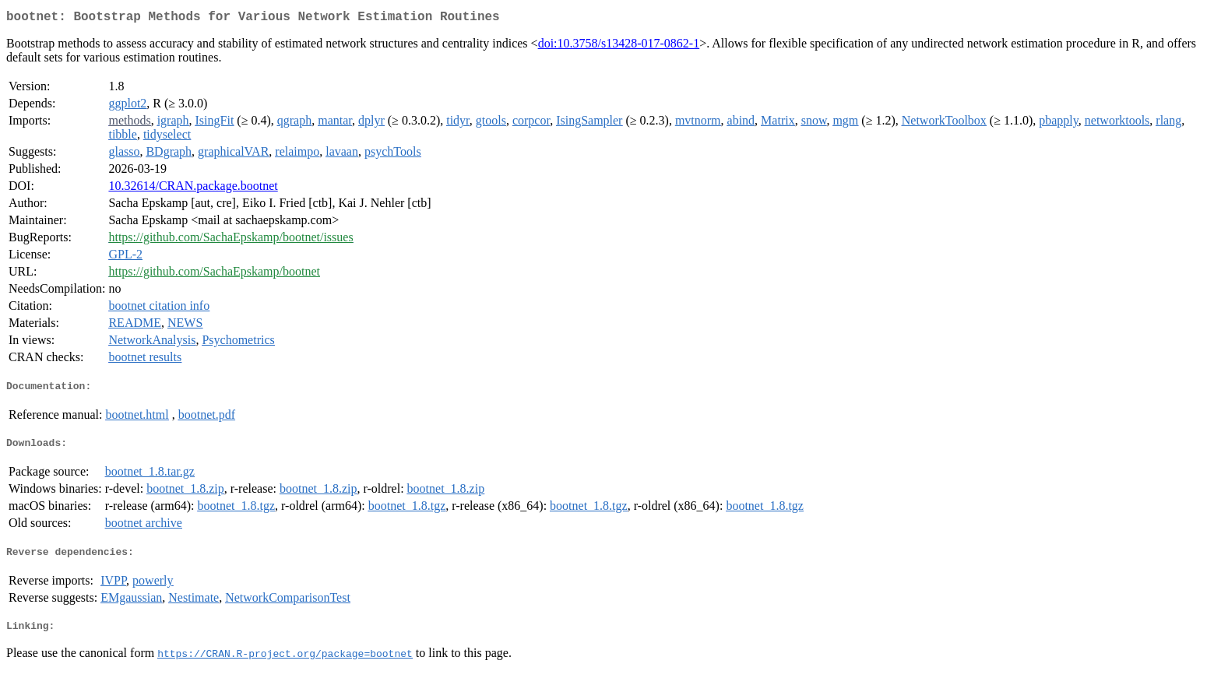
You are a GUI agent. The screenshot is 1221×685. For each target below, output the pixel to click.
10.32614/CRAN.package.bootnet (192, 188)
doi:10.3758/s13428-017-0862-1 (619, 46)
